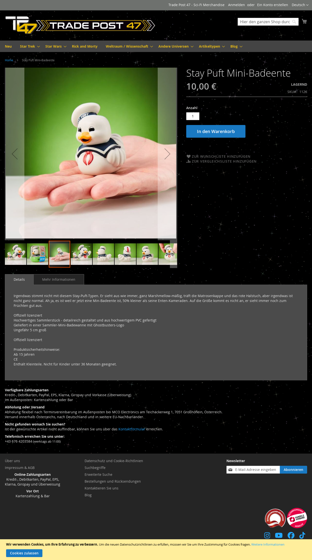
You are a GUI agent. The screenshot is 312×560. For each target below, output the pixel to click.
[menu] (156, 46)
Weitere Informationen (267, 544)
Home (9, 60)
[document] (156, 549)
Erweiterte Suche (98, 474)
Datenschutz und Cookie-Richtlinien (114, 460)
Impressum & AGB (20, 467)
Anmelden (236, 4)
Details (19, 279)
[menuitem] (8, 46)
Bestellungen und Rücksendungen (113, 481)
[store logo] (80, 25)
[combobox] (268, 22)
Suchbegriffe (95, 467)
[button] (300, 5)
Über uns (12, 460)
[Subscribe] (293, 470)
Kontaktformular (131, 429)
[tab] (19, 279)
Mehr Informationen (58, 279)
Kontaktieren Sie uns (101, 488)
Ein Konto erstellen (272, 4)
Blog (88, 495)
